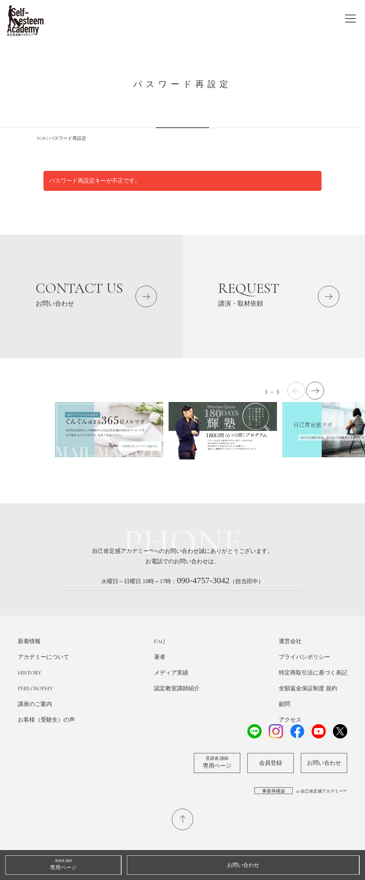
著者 (159, 657)
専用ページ (217, 762)
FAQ (159, 641)
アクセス (290, 719)
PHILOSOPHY (35, 688)
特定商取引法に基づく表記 (313, 672)
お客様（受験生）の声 (46, 719)
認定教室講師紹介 (177, 688)
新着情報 (29, 641)
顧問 (284, 704)
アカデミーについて (43, 657)
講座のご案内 (35, 704)
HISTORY (29, 672)
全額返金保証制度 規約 (308, 688)
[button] (315, 391)
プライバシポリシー (304, 657)
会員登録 (270, 763)
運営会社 (290, 641)
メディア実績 (171, 672)
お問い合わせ (324, 763)
